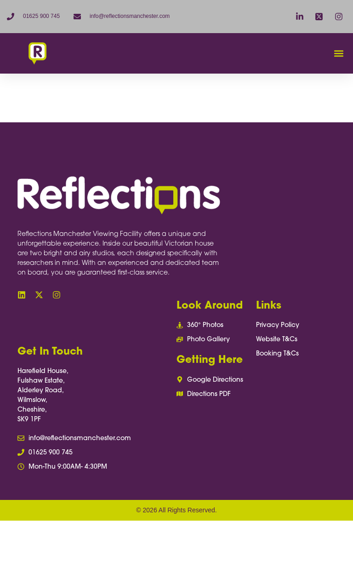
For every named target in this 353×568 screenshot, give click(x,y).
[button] (338, 53)
